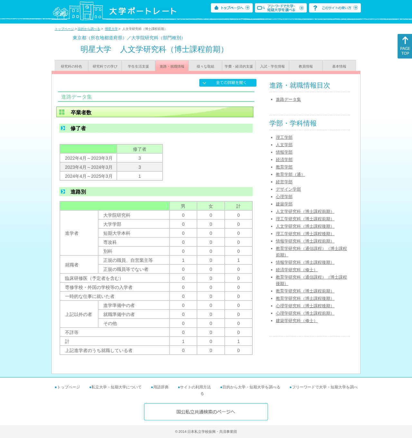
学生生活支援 (138, 66)
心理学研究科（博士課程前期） (305, 313)
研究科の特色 (71, 66)
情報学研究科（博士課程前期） (305, 241)
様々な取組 (205, 66)
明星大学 (111, 29)
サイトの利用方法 (195, 387)
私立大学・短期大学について (116, 387)
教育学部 (284, 167)
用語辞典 (161, 387)
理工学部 (284, 137)
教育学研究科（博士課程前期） (305, 291)
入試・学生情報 (272, 66)
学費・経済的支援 (239, 66)
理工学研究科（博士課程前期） (305, 218)
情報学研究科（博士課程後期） (305, 262)
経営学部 (284, 181)
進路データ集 (288, 99)
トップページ (64, 29)
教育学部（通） (290, 174)
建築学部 (284, 204)
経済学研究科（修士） (297, 269)
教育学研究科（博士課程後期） (305, 298)
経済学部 (284, 159)
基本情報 (339, 66)
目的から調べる (89, 29)
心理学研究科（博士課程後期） (305, 305)
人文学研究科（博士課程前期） (305, 211)
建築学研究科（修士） (297, 320)
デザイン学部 (288, 189)
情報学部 (284, 152)
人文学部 (284, 144)
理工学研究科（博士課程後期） (305, 233)
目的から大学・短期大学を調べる (251, 387)
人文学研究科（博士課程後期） (305, 226)
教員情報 (306, 66)
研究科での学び (105, 66)
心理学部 (284, 196)
